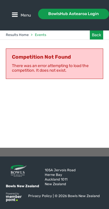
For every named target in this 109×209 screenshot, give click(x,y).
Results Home (17, 35)
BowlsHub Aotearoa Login (73, 13)
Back (96, 35)
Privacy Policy (40, 196)
